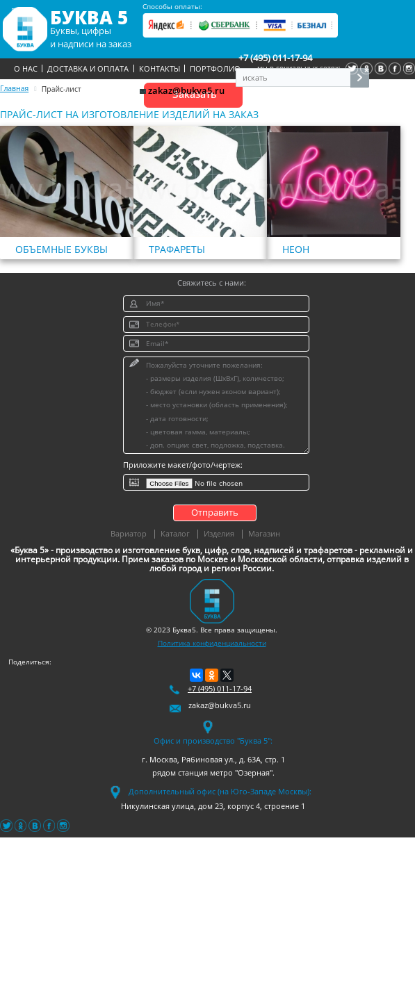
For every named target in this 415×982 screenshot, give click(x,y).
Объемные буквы (61, 249)
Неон (295, 249)
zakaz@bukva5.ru (182, 90)
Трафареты (177, 249)
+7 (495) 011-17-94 (275, 57)
